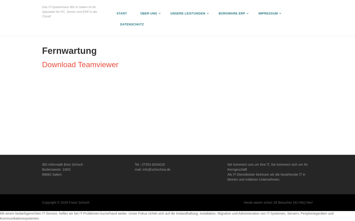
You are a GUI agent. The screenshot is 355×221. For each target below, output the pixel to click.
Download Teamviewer (80, 64)
